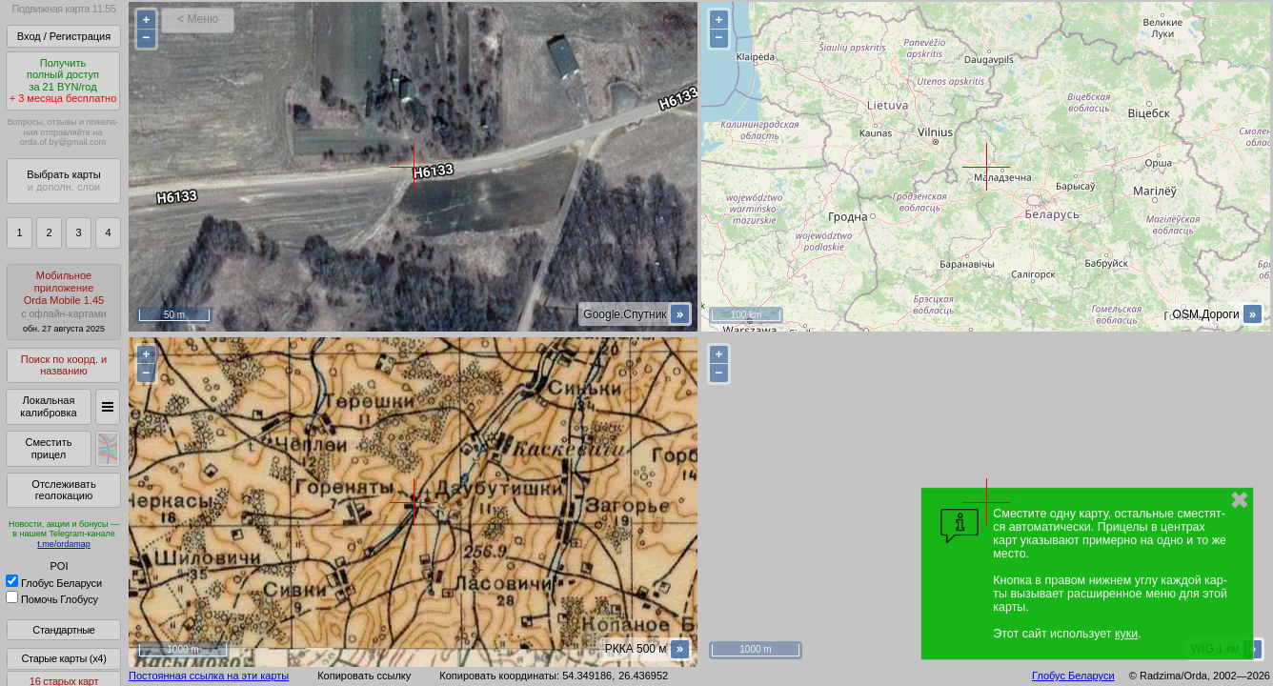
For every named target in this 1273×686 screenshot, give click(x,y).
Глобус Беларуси (54, 583)
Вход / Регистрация (64, 36)
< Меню (197, 19)
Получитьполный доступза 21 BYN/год (63, 81)
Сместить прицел (48, 448)
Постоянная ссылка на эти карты (209, 675)
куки (1126, 633)
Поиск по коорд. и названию (64, 365)
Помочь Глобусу (52, 599)
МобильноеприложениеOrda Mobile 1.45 (63, 301)
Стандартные (63, 630)
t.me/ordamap (64, 544)
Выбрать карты (63, 180)
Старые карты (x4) (63, 658)
